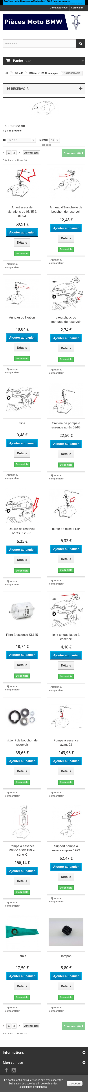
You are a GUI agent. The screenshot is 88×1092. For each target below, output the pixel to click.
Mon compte (13, 1062)
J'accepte (74, 1083)
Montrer (43, 139)
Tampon (66, 956)
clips (22, 423)
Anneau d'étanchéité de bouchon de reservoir (66, 209)
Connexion (77, 7)
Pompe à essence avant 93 (66, 742)
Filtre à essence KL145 (22, 634)
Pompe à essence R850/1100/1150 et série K (22, 850)
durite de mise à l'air (66, 529)
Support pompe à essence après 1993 (66, 848)
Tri (4, 139)
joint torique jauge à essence (66, 637)
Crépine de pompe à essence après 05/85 (66, 425)
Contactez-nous (59, 7)
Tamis (22, 956)
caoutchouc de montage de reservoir (66, 319)
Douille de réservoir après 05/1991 (22, 531)
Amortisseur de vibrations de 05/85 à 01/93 (22, 212)
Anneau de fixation (22, 317)
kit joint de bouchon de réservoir (22, 742)
